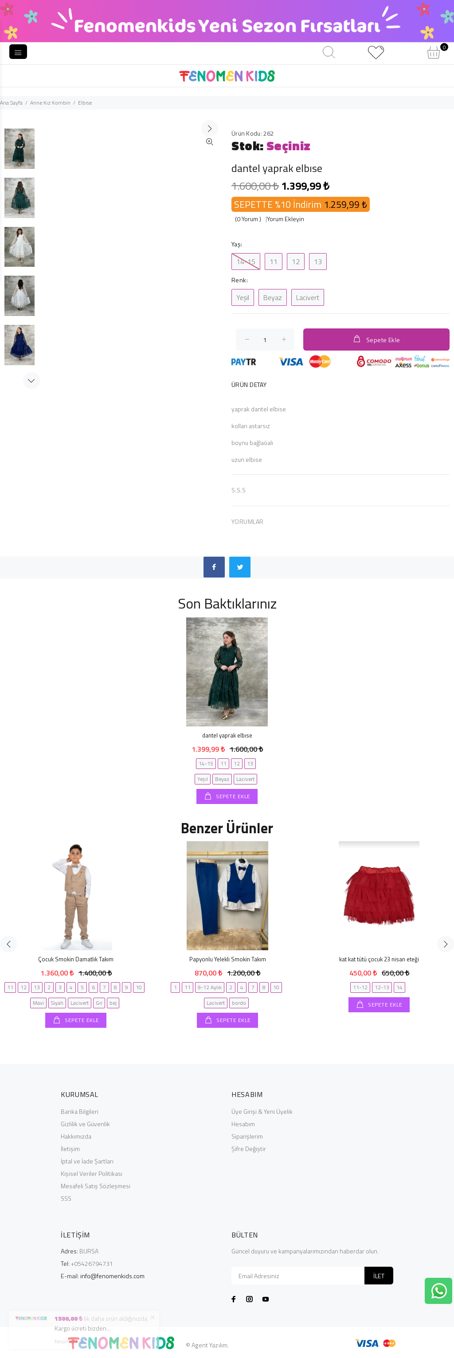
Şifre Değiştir (248, 1148)
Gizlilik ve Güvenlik (85, 1123)
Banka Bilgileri (79, 1111)
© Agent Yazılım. (207, 1345)
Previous (8, 944)
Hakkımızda (76, 1136)
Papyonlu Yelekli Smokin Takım (227, 959)
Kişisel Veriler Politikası (91, 1173)
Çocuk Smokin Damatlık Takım (76, 959)
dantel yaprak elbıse (227, 735)
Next (31, 380)
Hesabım (243, 1123)
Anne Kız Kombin (50, 102)
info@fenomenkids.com (112, 1275)
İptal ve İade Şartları (87, 1161)
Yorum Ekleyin (285, 218)
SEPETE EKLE (232, 796)
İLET (378, 1275)
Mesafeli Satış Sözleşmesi (95, 1185)
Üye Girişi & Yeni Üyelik (262, 1111)
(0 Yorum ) (248, 218)
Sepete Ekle (376, 339)
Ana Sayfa (11, 102)
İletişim (70, 1148)
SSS (66, 1198)
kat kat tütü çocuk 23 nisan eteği (379, 959)
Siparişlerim (247, 1136)
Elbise (85, 102)
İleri (209, 249)
